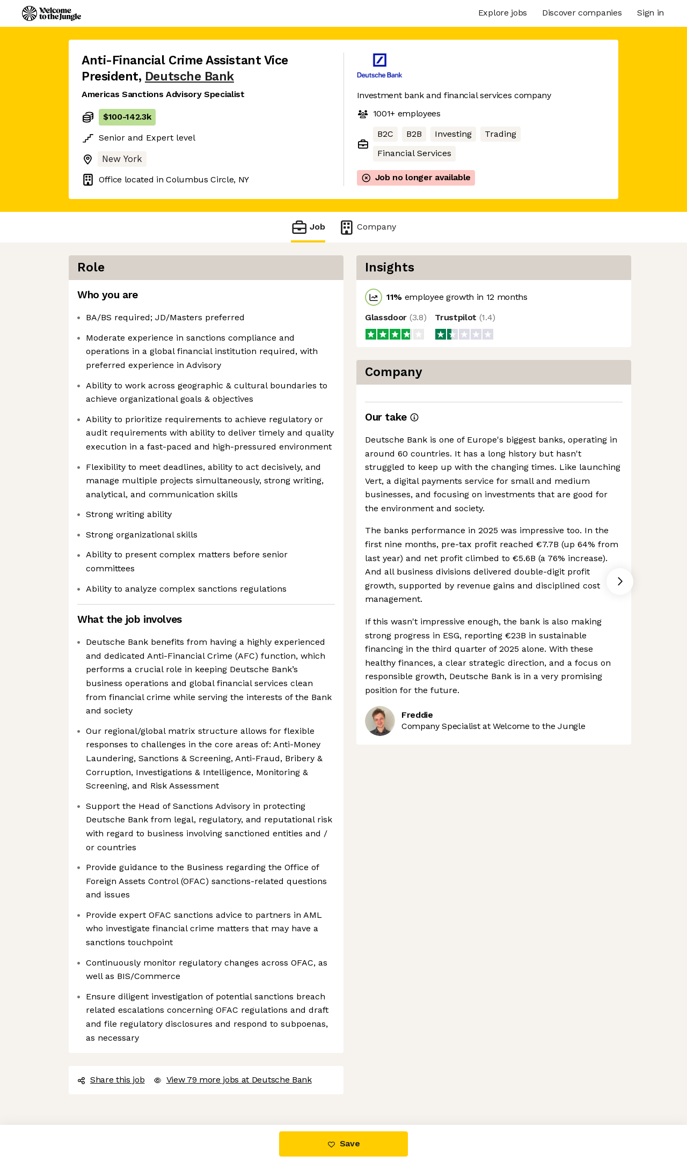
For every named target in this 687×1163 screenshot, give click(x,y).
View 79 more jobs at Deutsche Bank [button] (233, 1079)
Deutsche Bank (189, 76)
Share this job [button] (111, 1079)
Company (367, 227)
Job (308, 227)
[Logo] (51, 13)
